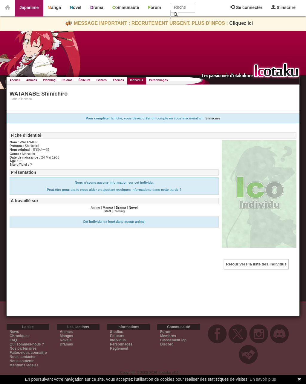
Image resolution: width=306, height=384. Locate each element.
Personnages (158, 80)
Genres (102, 80)
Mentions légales (24, 365)
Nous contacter (23, 357)
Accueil (15, 80)
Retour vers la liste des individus (256, 264)
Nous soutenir (22, 361)
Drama (96, 7)
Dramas (66, 344)
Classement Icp (173, 340)
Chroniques (20, 336)
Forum (154, 7)
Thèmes (118, 80)
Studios (67, 80)
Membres (168, 336)
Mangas (66, 336)
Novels (65, 340)
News (14, 332)
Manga (54, 7)
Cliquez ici (241, 23)
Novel (75, 7)
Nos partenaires (23, 348)
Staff (107, 211)
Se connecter (246, 7)
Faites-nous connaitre (28, 353)
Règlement (119, 348)
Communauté (125, 7)
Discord (167, 344)
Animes (31, 80)
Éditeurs (85, 80)
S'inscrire (283, 7)
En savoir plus (263, 379)
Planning (49, 80)
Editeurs (117, 336)
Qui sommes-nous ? (27, 344)
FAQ (13, 340)
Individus (136, 80)
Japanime (29, 7)
